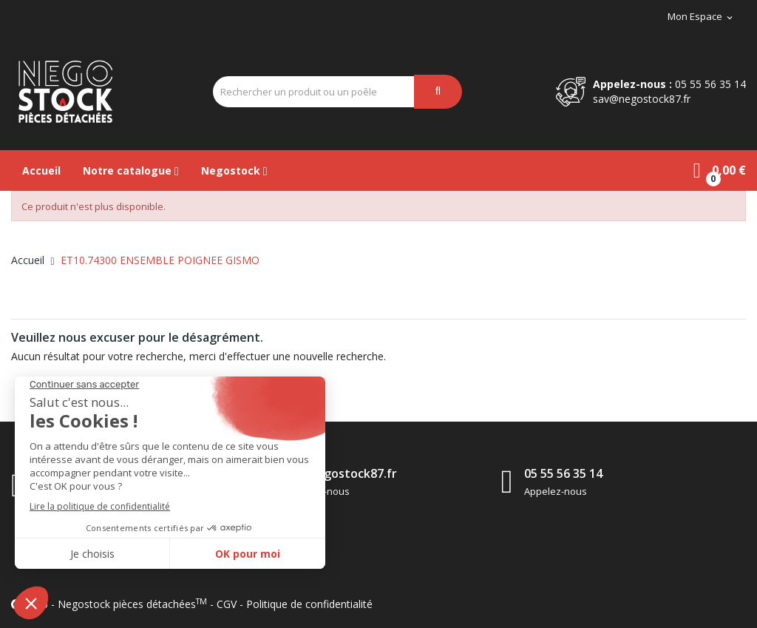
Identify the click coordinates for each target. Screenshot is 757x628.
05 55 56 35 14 (710, 84)
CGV (227, 604)
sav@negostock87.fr (641, 99)
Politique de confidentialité (309, 604)
